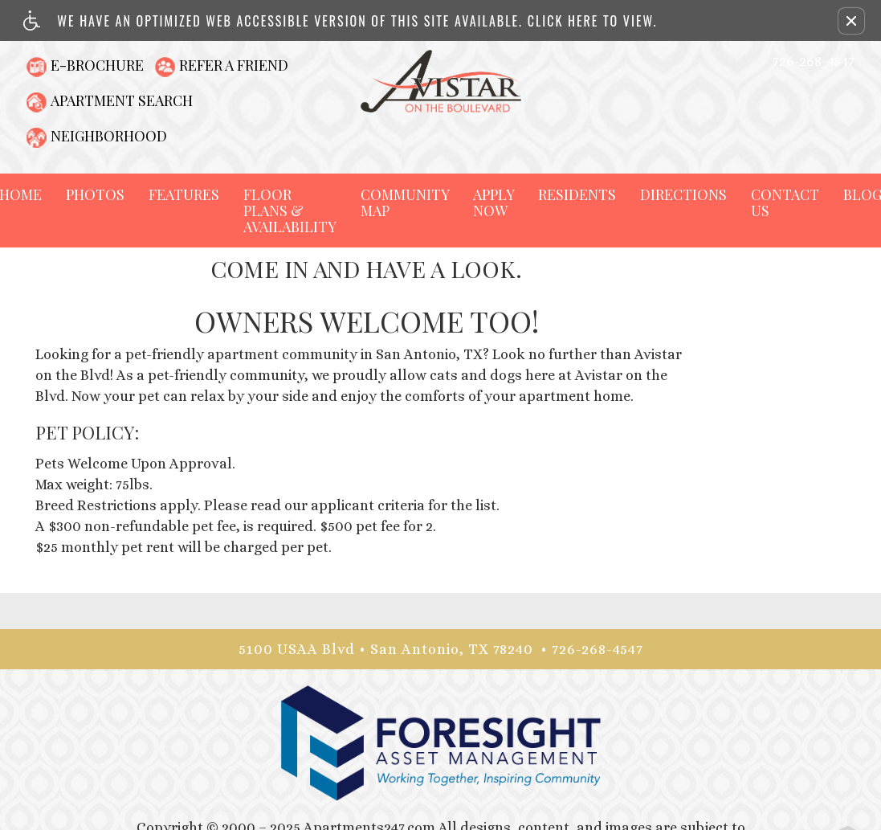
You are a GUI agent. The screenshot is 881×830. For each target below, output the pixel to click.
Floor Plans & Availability (289, 210)
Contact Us (785, 202)
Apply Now (493, 202)
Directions (683, 194)
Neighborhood (109, 135)
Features (184, 194)
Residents (577, 194)
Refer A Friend (233, 65)
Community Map (405, 202)
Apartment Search (122, 100)
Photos (95, 194)
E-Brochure (97, 65)
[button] (851, 21)
